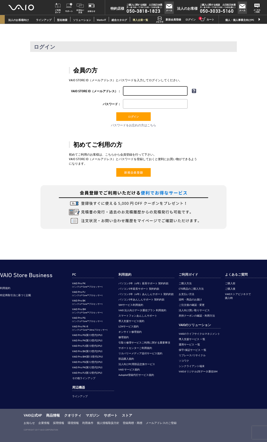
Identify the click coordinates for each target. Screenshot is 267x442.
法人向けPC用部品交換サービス (136, 363)
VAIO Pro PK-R (89, 328)
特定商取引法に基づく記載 (15, 295)
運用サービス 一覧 (189, 344)
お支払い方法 (186, 293)
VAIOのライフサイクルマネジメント (199, 333)
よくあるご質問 (236, 274)
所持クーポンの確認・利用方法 (197, 315)
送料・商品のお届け (190, 299)
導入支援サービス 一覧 (192, 338)
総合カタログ (119, 19)
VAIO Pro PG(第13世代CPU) (87, 334)
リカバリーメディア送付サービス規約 (140, 353)
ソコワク (184, 360)
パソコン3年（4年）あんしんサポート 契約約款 (146, 293)
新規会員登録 (173, 19)
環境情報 (73, 423)
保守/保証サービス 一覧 (192, 349)
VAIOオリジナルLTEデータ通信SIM (198, 371)
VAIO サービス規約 (129, 369)
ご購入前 (230, 283)
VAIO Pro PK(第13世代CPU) (87, 340)
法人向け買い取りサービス (194, 310)
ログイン (190, 19)
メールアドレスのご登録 (161, 423)
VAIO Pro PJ (87, 293)
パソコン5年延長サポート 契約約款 (138, 288)
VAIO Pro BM (87, 311)
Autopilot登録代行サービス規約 (136, 374)
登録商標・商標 (132, 423)
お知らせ (29, 423)
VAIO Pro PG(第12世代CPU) (87, 361)
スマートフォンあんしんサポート (137, 315)
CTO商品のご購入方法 (191, 288)
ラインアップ (80, 396)
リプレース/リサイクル (192, 355)
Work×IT (101, 19)
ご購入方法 (185, 283)
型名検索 (62, 19)
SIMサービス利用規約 (130, 304)
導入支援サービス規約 (131, 320)
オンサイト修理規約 (130, 331)
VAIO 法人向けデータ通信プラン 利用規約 (142, 310)
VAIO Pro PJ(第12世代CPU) (87, 372)
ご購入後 (230, 288)
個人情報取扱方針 (108, 423)
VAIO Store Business (26, 275)
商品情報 (53, 415)
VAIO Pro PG (87, 319)
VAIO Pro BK (87, 302)
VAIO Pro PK (87, 285)
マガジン (92, 415)
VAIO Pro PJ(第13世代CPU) (87, 345)
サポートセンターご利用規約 (135, 347)
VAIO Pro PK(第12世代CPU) (87, 367)
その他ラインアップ (83, 378)
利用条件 (87, 423)
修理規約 (123, 337)
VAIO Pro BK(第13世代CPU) (87, 351)
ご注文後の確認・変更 (192, 304)
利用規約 (5, 287)
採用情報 (58, 423)
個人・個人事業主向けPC (239, 19)
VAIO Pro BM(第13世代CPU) (87, 356)
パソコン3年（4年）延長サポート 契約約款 (143, 283)
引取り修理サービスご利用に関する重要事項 (144, 342)
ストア (127, 415)
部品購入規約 (126, 358)
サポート (111, 415)
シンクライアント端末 (192, 365)
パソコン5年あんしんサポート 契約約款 (141, 299)
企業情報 (44, 423)
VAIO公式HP (33, 415)
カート (207, 19)
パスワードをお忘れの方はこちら (133, 125)
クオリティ (72, 415)
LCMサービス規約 (128, 326)
